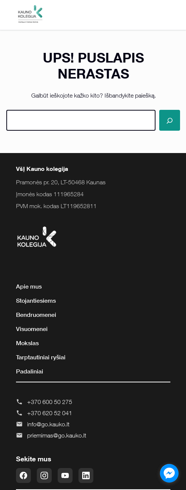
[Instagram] (44, 475)
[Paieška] (169, 120)
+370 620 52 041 (49, 413)
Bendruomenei (36, 314)
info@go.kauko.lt (48, 424)
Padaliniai (29, 371)
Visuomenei (32, 328)
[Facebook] (23, 475)
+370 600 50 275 (49, 401)
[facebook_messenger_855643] (169, 473)
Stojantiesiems (36, 300)
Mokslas (27, 343)
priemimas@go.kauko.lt (56, 435)
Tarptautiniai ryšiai (40, 357)
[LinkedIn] (85, 475)
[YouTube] (65, 475)
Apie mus (29, 286)
